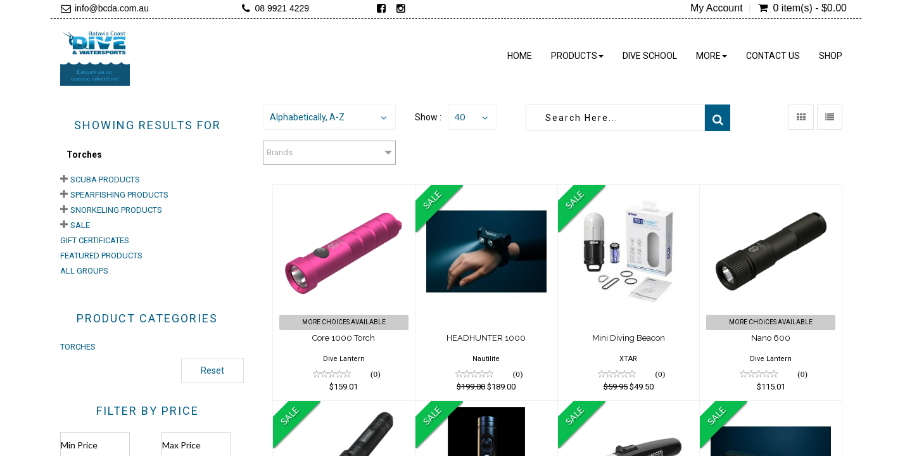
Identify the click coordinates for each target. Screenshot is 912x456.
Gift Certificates (94, 240)
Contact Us (773, 56)
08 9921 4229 (282, 8)
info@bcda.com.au (112, 8)
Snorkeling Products (116, 210)
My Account (716, 8)
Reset (212, 370)
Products (577, 56)
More (711, 56)
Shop (830, 56)
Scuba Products (105, 179)
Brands (280, 152)
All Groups (84, 271)
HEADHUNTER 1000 (486, 338)
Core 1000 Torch (343, 338)
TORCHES (78, 347)
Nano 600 (770, 338)
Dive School (650, 56)
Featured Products (101, 255)
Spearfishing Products (119, 195)
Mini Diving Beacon (628, 338)
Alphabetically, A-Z (307, 117)
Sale (80, 225)
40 (460, 116)
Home (519, 56)
